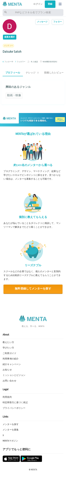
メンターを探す (11, 424)
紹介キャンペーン (12, 364)
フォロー (57, 22)
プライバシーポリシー (14, 408)
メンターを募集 (11, 430)
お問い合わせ (9, 381)
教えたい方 (8, 342)
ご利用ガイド (9, 353)
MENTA (34, 469)
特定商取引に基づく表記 (15, 402)
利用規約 (7, 397)
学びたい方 (8, 348)
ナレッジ (32, 72)
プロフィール (12, 72)
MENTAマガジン (10, 441)
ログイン (38, 4)
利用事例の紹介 (11, 359)
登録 (50, 4)
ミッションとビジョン (14, 375)
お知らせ (7, 370)
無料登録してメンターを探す (33, 288)
